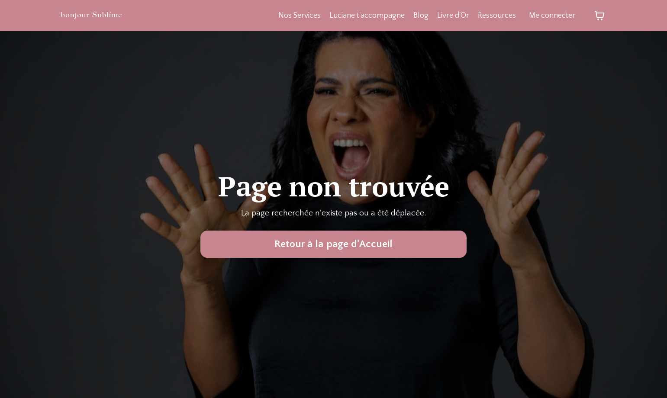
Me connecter (552, 15)
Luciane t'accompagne (366, 15)
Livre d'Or (452, 15)
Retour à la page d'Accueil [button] (333, 244)
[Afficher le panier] (599, 15)
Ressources (496, 15)
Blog (420, 15)
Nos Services (298, 15)
